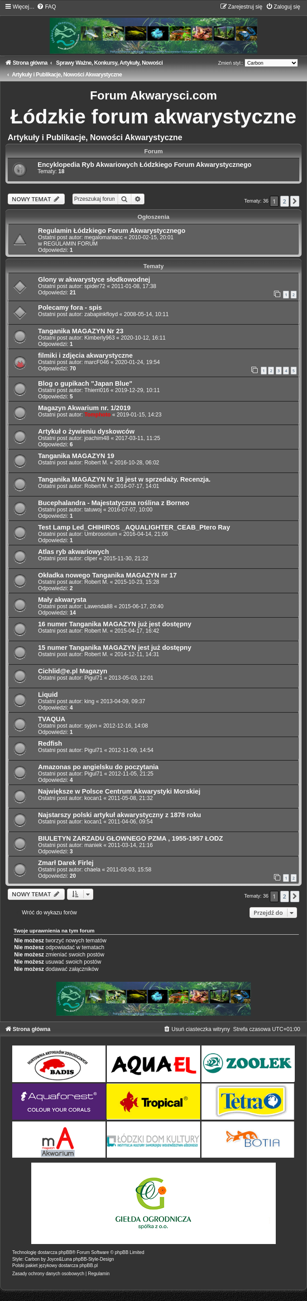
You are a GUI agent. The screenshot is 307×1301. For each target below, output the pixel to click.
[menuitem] (46, 7)
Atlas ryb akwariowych (73, 551)
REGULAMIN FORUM (70, 244)
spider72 (94, 286)
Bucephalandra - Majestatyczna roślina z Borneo (113, 502)
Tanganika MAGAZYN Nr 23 (80, 331)
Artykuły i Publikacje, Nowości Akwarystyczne (95, 137)
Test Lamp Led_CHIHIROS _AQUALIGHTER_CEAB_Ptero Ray (134, 527)
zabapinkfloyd (101, 314)
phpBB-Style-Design (93, 1259)
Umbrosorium (100, 534)
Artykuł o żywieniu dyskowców (86, 431)
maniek (93, 845)
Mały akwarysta (62, 599)
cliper (90, 558)
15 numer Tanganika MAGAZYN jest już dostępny (115, 647)
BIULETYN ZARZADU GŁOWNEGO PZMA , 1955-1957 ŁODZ (130, 838)
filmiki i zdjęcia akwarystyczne (85, 355)
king (89, 701)
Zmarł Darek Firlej (66, 862)
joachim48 (96, 438)
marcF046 (96, 362)
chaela (92, 869)
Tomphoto (97, 415)
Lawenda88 (98, 606)
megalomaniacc (103, 237)
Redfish (50, 743)
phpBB (65, 1252)
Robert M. (96, 462)
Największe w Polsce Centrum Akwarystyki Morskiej (119, 791)
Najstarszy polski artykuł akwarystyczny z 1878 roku (119, 814)
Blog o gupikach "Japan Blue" (85, 383)
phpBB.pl (88, 1265)
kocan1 (93, 798)
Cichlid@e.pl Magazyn (72, 671)
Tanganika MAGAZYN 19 (76, 455)
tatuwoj (92, 509)
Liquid (48, 694)
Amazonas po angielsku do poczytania (98, 767)
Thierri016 (96, 390)
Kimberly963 (99, 338)
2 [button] (284, 201)
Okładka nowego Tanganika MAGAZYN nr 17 (107, 575)
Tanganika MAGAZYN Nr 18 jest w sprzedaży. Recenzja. (124, 479)
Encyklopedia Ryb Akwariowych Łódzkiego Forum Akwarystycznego (144, 164)
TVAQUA (51, 719)
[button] (294, 201)
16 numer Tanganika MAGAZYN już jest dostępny (115, 624)
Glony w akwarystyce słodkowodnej (94, 279)
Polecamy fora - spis (70, 307)
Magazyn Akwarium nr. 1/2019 (84, 408)
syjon (90, 726)
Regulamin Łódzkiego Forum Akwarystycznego (111, 230)
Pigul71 (93, 678)
